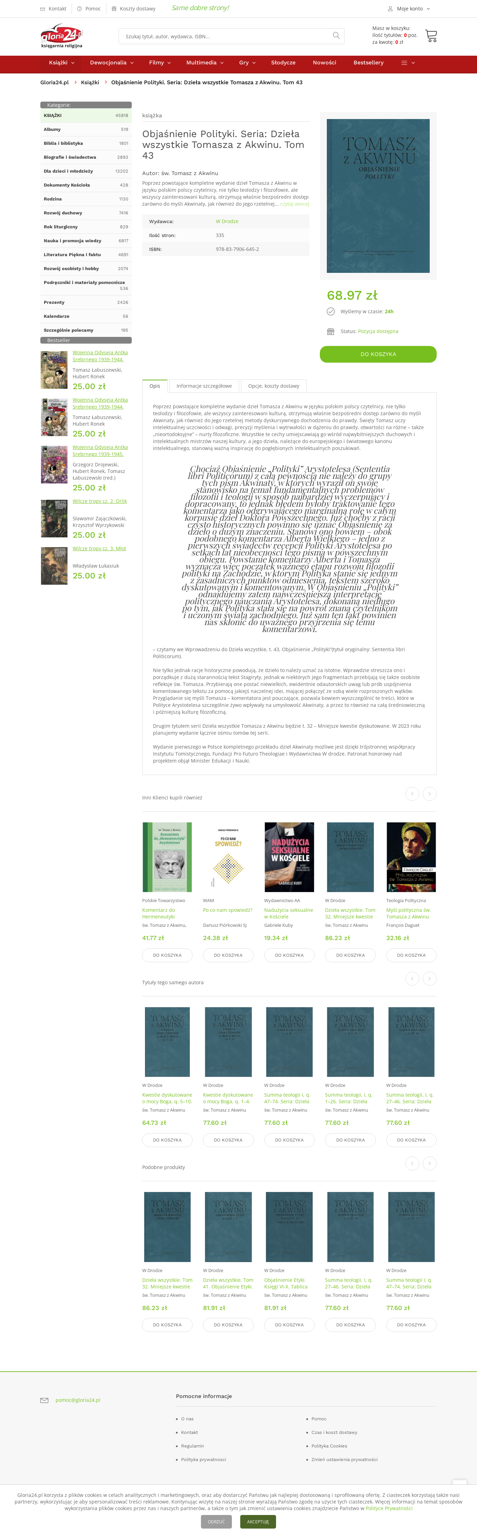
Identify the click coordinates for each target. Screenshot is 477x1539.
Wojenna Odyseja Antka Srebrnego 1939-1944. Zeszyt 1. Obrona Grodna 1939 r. (102, 366)
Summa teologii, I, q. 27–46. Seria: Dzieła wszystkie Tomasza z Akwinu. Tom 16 (410, 1106)
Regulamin (192, 1445)
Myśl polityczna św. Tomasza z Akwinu (408, 915)
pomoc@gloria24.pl (78, 1399)
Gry (244, 65)
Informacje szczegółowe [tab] (204, 388)
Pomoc (319, 1418)
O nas (187, 1418)
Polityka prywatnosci (203, 1458)
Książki (58, 65)
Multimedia (201, 65)
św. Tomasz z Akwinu (189, 176)
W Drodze (227, 224)
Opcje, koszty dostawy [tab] (273, 388)
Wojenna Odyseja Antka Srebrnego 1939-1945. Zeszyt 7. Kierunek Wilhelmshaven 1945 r (100, 460)
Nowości (324, 65)
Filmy (156, 65)
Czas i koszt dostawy (334, 1431)
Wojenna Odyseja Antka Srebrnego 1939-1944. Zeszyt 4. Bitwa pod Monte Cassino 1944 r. (100, 413)
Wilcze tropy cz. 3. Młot (99, 551)
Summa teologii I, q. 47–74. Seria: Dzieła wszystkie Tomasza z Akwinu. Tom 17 (288, 1106)
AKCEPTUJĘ (258, 1522)
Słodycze (283, 65)
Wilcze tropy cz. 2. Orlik (100, 504)
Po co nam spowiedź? (227, 912)
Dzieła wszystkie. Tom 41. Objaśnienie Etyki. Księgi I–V (228, 1286)
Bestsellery (368, 65)
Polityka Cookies (329, 1445)
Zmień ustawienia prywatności (345, 1458)
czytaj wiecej (294, 207)
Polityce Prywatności (389, 1508)
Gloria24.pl (55, 85)
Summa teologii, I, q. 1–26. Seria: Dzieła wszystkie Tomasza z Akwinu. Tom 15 (349, 1106)
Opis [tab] (154, 388)
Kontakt (189, 1431)
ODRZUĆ (216, 1522)
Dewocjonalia (108, 65)
